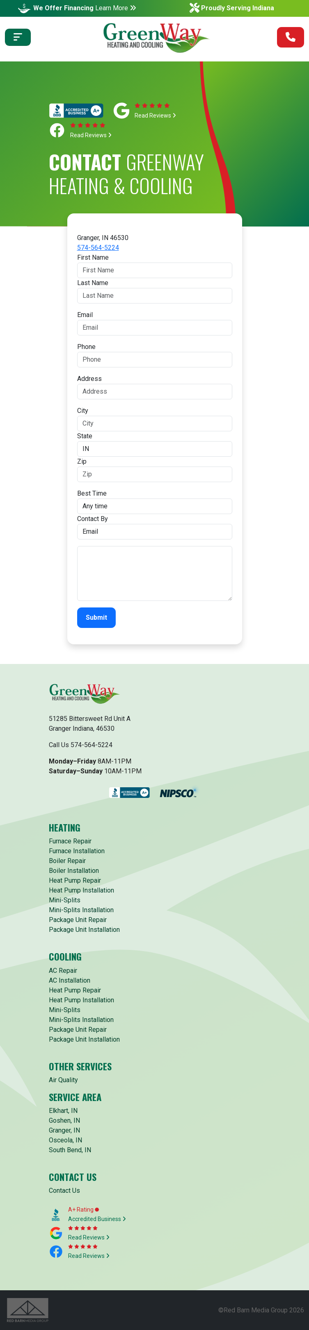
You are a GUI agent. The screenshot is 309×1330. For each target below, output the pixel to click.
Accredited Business (97, 1219)
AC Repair (63, 970)
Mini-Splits (64, 900)
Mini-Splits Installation (81, 910)
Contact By (92, 519)
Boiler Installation (74, 871)
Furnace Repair (70, 841)
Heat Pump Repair (75, 880)
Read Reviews (155, 115)
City (82, 411)
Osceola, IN (65, 1140)
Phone (86, 347)
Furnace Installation (77, 851)
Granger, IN (64, 1130)
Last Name (92, 283)
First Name (93, 257)
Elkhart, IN (63, 1111)
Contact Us (64, 1190)
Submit (96, 617)
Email (85, 315)
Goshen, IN (64, 1120)
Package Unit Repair (78, 920)
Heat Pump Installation (81, 890)
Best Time (92, 493)
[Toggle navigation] (18, 37)
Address (89, 379)
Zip (82, 461)
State (84, 436)
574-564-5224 (98, 247)
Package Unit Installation (84, 929)
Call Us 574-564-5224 (80, 745)
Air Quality (63, 1080)
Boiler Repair (67, 861)
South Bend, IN (70, 1150)
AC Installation (69, 980)
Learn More (115, 8)
